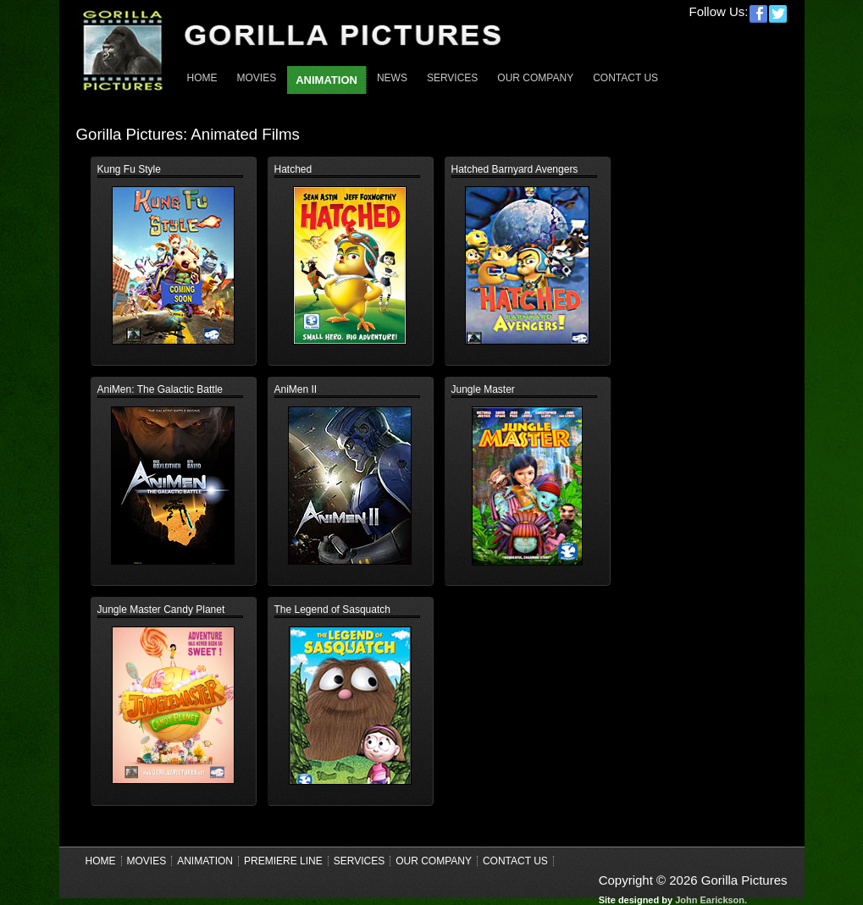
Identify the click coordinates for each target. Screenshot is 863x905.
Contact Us (625, 78)
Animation (205, 861)
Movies (257, 78)
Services (452, 78)
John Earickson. (711, 900)
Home (202, 78)
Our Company (535, 78)
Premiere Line (283, 861)
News (392, 78)
